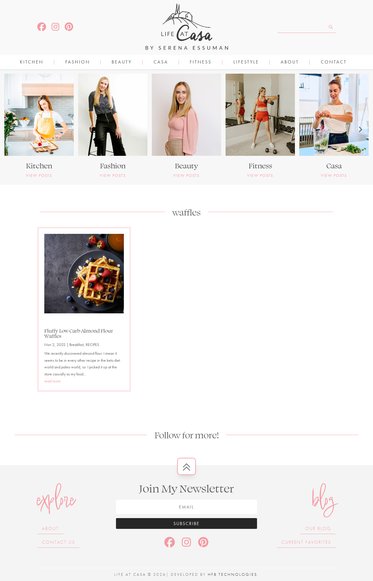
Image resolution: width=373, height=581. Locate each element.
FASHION (77, 62)
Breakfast (76, 344)
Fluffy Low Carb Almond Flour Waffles (78, 333)
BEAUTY (122, 62)
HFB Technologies (232, 574)
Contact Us (58, 542)
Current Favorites (306, 542)
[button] (13, 129)
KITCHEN (31, 62)
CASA (161, 62)
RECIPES (92, 344)
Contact (334, 62)
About (290, 62)
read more (52, 381)
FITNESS (201, 62)
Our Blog (318, 528)
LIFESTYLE (246, 62)
